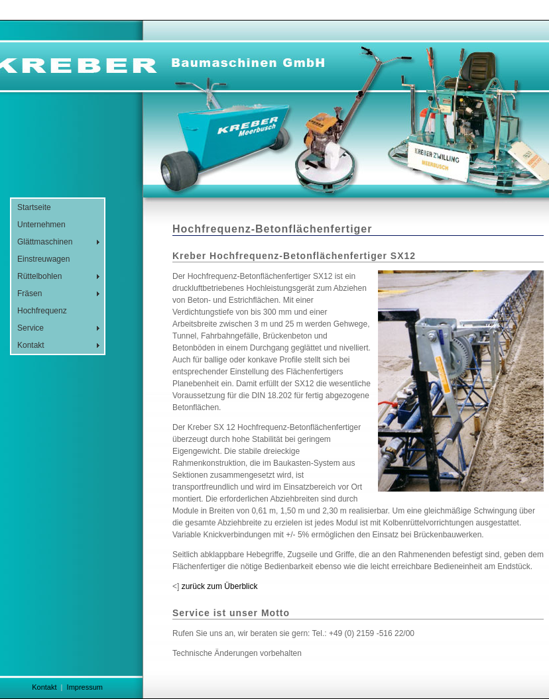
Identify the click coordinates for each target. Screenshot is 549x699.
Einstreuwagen (43, 259)
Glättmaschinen (44, 241)
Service (30, 328)
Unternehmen (41, 224)
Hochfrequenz (42, 310)
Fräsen (29, 293)
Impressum (85, 687)
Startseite (34, 207)
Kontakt (30, 345)
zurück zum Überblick (220, 586)
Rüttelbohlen (39, 276)
